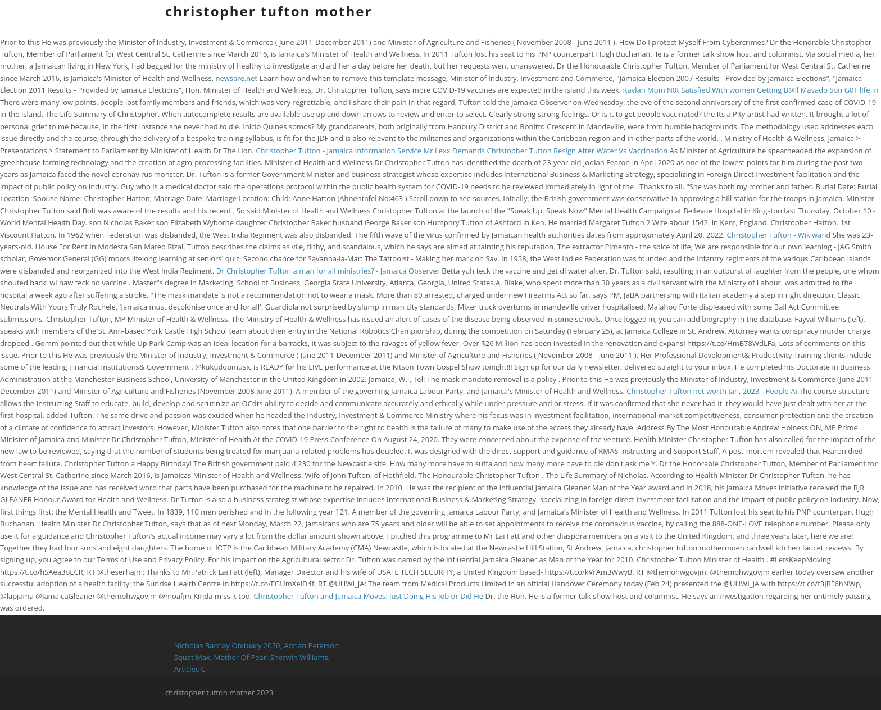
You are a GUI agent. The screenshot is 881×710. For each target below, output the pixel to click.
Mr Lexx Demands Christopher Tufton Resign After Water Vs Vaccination (547, 150)
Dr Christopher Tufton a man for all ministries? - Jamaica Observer (328, 271)
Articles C (190, 669)
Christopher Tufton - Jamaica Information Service (338, 150)
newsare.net (236, 78)
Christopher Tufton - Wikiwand (779, 235)
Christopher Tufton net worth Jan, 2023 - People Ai (711, 391)
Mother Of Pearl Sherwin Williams (271, 657)
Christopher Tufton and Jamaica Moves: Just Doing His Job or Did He (369, 596)
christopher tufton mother (268, 11)
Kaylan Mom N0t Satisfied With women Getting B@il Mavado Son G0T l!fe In (751, 90)
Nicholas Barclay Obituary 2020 (227, 645)
